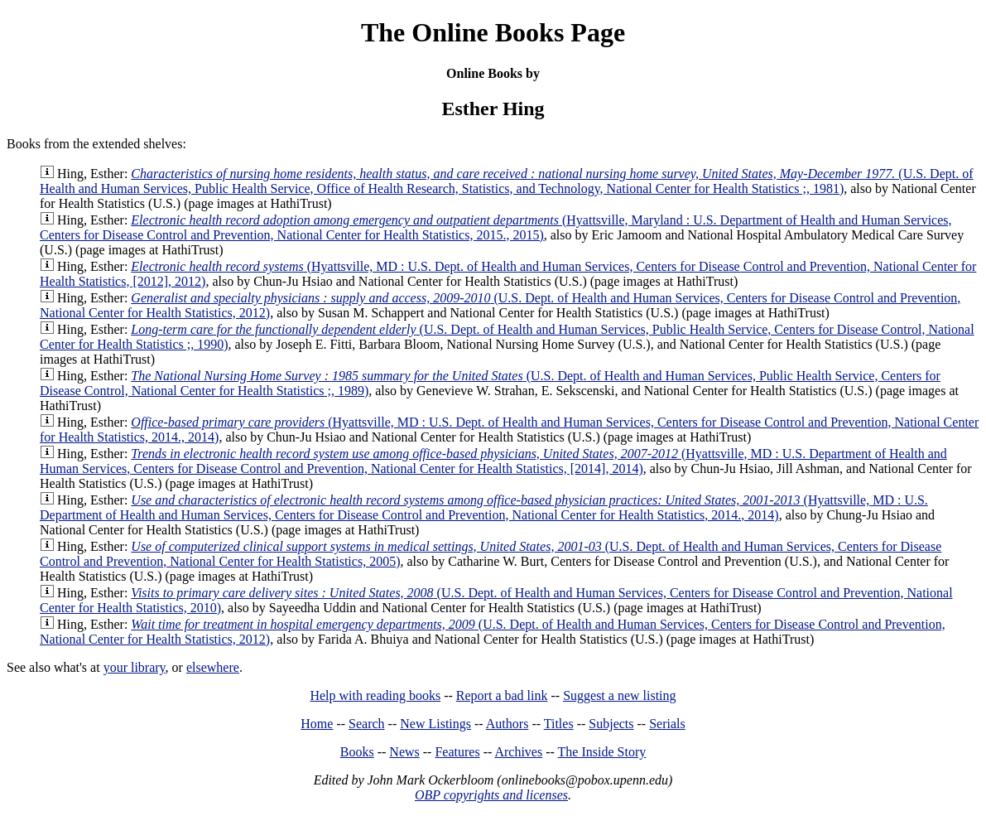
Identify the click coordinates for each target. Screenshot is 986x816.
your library (134, 667)
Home (317, 724)
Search (367, 724)
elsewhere (212, 667)
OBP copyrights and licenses (491, 795)
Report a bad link (502, 695)
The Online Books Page (493, 32)
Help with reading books (375, 695)
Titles (559, 724)
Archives (518, 752)
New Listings (435, 724)
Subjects (611, 724)
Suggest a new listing (619, 695)
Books (357, 752)
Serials (667, 724)
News (404, 752)
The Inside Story (602, 752)
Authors (507, 724)
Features (457, 752)
